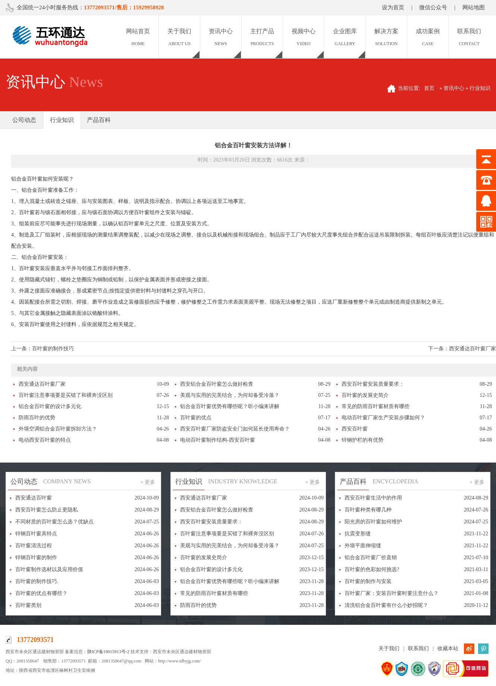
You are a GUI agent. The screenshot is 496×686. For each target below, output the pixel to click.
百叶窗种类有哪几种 (368, 510)
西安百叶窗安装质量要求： (373, 384)
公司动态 (24, 120)
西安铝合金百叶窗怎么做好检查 (216, 384)
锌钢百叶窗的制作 (36, 557)
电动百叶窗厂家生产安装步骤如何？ (383, 417)
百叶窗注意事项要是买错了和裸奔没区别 (66, 395)
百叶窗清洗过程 (33, 545)
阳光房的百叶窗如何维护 (373, 521)
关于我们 (389, 648)
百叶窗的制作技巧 (53, 348)
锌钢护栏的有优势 (362, 440)
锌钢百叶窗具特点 (36, 533)
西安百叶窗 (355, 429)
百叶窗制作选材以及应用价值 (49, 569)
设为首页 (393, 7)
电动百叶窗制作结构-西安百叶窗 (217, 440)
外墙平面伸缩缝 (363, 545)
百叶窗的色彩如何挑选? (372, 569)
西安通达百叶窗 (33, 498)
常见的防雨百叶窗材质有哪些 (375, 406)
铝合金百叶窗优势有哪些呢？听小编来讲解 (229, 406)
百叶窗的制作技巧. (37, 581)
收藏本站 (447, 648)
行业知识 (62, 120)
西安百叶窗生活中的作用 (373, 498)
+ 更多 (148, 482)
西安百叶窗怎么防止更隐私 (46, 510)
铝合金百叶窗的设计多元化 (50, 406)
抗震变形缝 (358, 533)
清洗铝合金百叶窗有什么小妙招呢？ (386, 605)
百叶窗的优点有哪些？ (41, 593)
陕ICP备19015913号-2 (108, 651)
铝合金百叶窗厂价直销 (371, 557)
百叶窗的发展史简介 (365, 395)
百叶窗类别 (28, 605)
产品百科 (99, 120)
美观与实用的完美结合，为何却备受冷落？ (229, 395)
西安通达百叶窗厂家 (472, 348)
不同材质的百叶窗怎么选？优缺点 (54, 521)
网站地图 (473, 7)
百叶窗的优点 (195, 417)
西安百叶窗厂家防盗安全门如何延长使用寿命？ (235, 429)
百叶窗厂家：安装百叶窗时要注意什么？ (392, 593)
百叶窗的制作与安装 (368, 581)
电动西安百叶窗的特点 (45, 440)
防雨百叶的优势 (37, 417)
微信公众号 (433, 7)
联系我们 (418, 648)
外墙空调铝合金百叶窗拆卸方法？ (58, 429)
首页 (429, 88)
